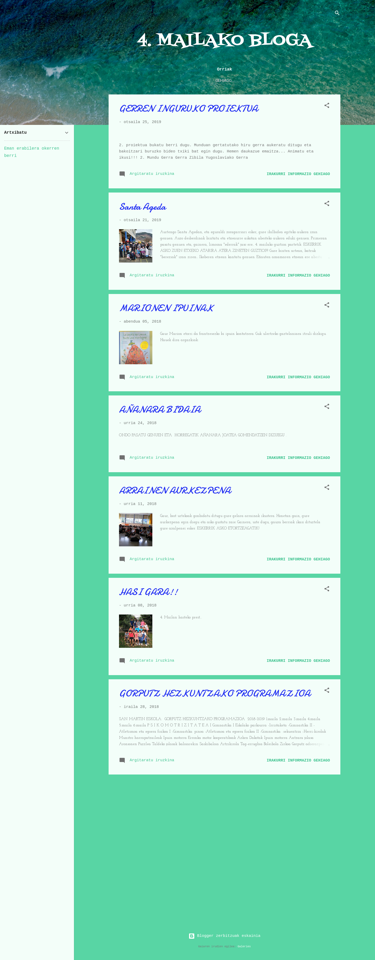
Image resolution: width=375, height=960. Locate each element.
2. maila (233, 80)
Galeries (244, 946)
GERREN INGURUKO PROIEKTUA (188, 109)
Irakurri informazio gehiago (298, 309)
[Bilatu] (337, 14)
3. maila (259, 80)
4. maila (137, 80)
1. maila (207, 80)
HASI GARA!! (148, 726)
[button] (327, 107)
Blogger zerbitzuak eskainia (224, 936)
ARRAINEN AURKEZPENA (175, 625)
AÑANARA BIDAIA (160, 544)
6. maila (311, 80)
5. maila (285, 80)
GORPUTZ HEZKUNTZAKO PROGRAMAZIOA (214, 828)
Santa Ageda (142, 341)
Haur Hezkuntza (172, 80)
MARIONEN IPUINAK (166, 443)
